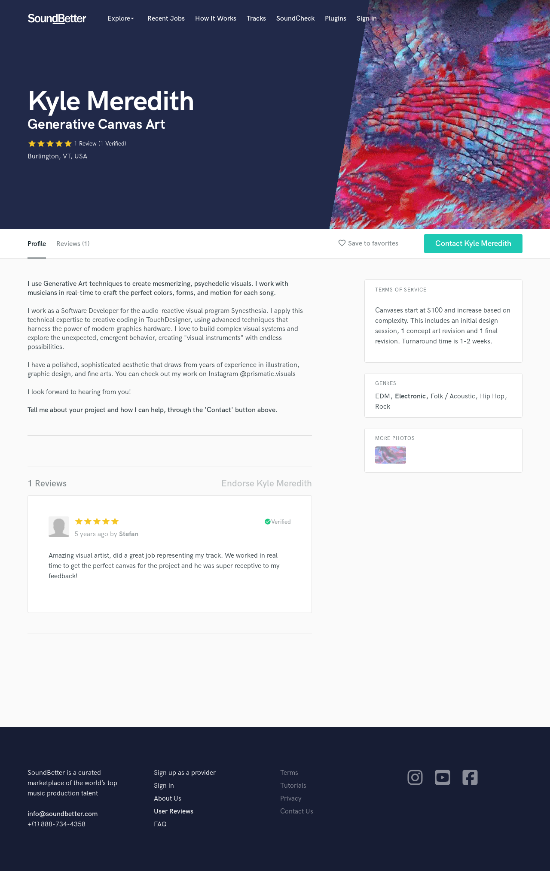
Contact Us (296, 811)
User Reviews (173, 811)
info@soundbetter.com (63, 814)
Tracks (256, 19)
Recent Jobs (166, 19)
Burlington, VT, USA (57, 156)
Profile (37, 244)
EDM (382, 396)
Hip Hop (492, 396)
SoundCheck (295, 19)
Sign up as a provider (185, 773)
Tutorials (293, 786)
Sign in (367, 19)
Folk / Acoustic (453, 396)
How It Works (215, 19)
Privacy (291, 799)
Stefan (128, 534)
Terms (289, 773)
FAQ (160, 824)
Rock (382, 407)
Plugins (335, 19)
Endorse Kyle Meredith (266, 483)
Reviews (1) (72, 244)
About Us (167, 799)
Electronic (410, 396)
